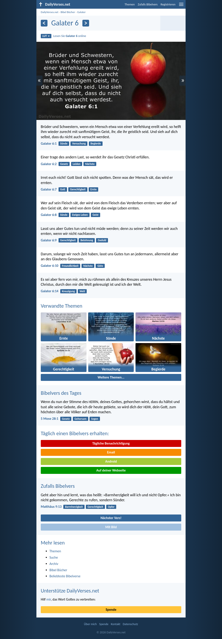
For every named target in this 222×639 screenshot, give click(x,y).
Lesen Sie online (69, 36)
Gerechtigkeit (78, 189)
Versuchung (79, 143)
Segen (94, 418)
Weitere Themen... (111, 377)
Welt (82, 291)
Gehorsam (80, 418)
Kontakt (115, 624)
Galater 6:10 (49, 266)
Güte (100, 265)
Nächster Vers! (111, 518)
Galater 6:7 (49, 189)
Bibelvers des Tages (61, 393)
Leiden (76, 164)
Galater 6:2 (49, 164)
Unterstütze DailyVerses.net (70, 591)
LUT (46, 36)
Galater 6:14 (49, 291)
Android (111, 461)
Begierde (95, 143)
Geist (96, 214)
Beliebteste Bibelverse (64, 576)
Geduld (102, 240)
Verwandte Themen (61, 306)
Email (111, 452)
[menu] (181, 6)
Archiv (53, 564)
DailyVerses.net (49, 12)
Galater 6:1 (49, 143)
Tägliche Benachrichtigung (111, 443)
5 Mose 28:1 (49, 419)
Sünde (63, 143)
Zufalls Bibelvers (147, 4)
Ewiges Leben (80, 214)
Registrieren (168, 4)
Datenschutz (130, 624)
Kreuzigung (68, 291)
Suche (53, 557)
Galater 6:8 (49, 215)
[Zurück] (44, 23)
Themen (130, 4)
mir (48, 599)
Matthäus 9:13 (51, 507)
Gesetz (64, 164)
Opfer (111, 506)
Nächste (90, 164)
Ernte (93, 189)
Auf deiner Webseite (111, 470)
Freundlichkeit (70, 265)
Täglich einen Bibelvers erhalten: (75, 433)
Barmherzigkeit (74, 506)
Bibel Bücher (67, 12)
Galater (81, 12)
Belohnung (86, 240)
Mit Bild (111, 527)
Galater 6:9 (49, 240)
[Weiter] (85, 23)
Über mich (90, 624)
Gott (62, 189)
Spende (111, 609)
